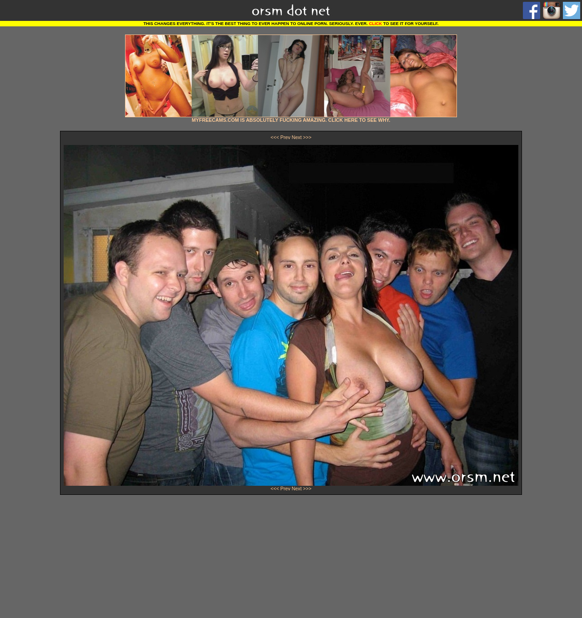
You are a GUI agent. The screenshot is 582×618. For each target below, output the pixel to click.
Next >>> (301, 137)
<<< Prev (281, 137)
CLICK (375, 23)
